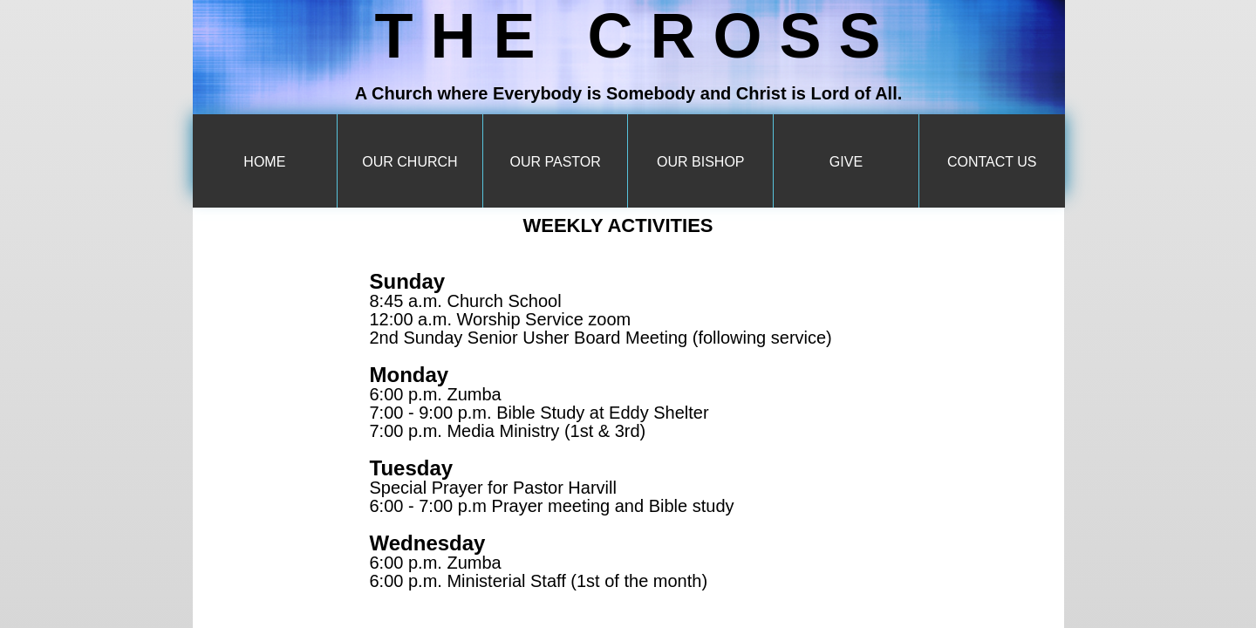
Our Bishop (700, 161)
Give (846, 161)
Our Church (409, 161)
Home (264, 161)
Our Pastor (554, 161)
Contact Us (992, 161)
